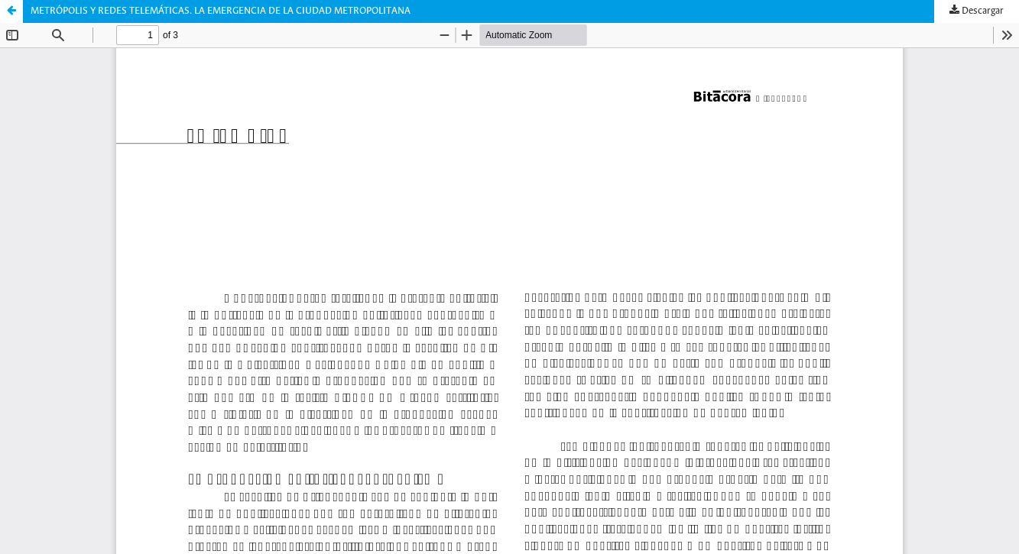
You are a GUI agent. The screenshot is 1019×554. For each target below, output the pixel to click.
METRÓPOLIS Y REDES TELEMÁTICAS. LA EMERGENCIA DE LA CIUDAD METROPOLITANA (221, 11)
